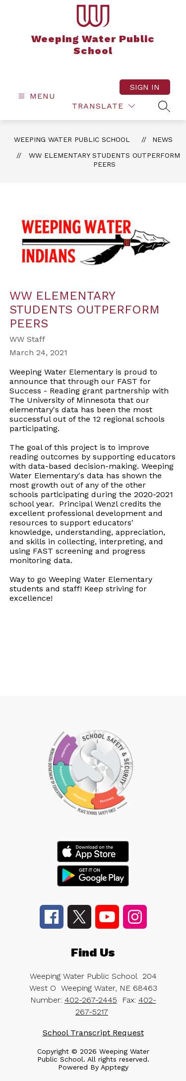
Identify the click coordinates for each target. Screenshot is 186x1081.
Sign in (145, 87)
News (162, 139)
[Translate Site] (103, 106)
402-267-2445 (90, 1000)
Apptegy (114, 1067)
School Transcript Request (93, 1032)
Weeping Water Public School (72, 139)
